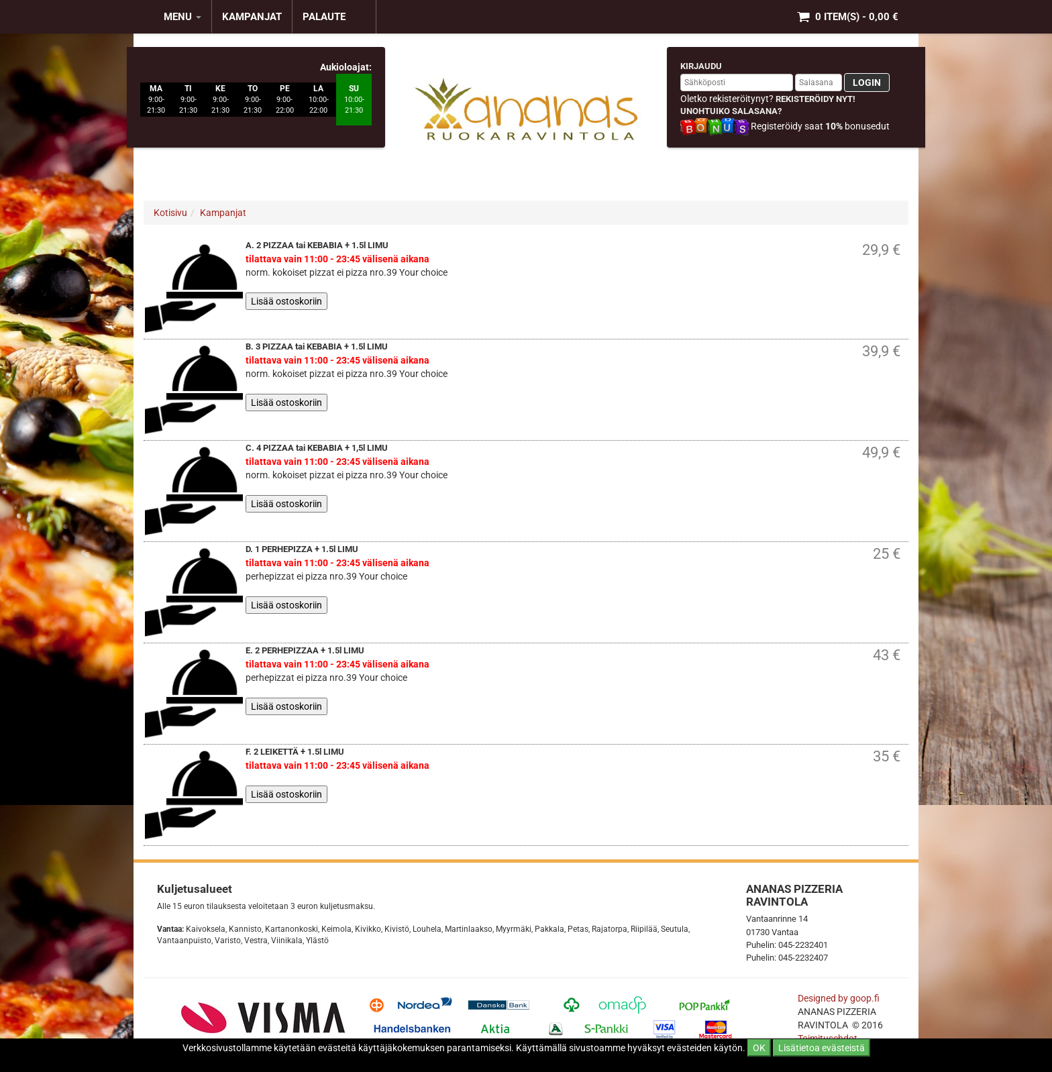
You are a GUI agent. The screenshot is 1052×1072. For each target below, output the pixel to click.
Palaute (324, 17)
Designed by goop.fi (839, 998)
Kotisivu (170, 212)
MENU (182, 17)
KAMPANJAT (252, 17)
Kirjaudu (701, 66)
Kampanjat (223, 212)
